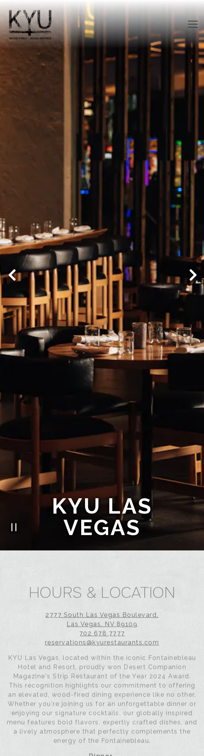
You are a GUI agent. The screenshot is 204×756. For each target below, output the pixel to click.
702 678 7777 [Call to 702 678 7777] (102, 619)
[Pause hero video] (14, 512)
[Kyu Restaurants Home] (30, 24)
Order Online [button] (102, 747)
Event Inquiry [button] (102, 728)
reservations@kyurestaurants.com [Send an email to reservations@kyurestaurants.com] (102, 628)
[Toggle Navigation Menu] (193, 24)
